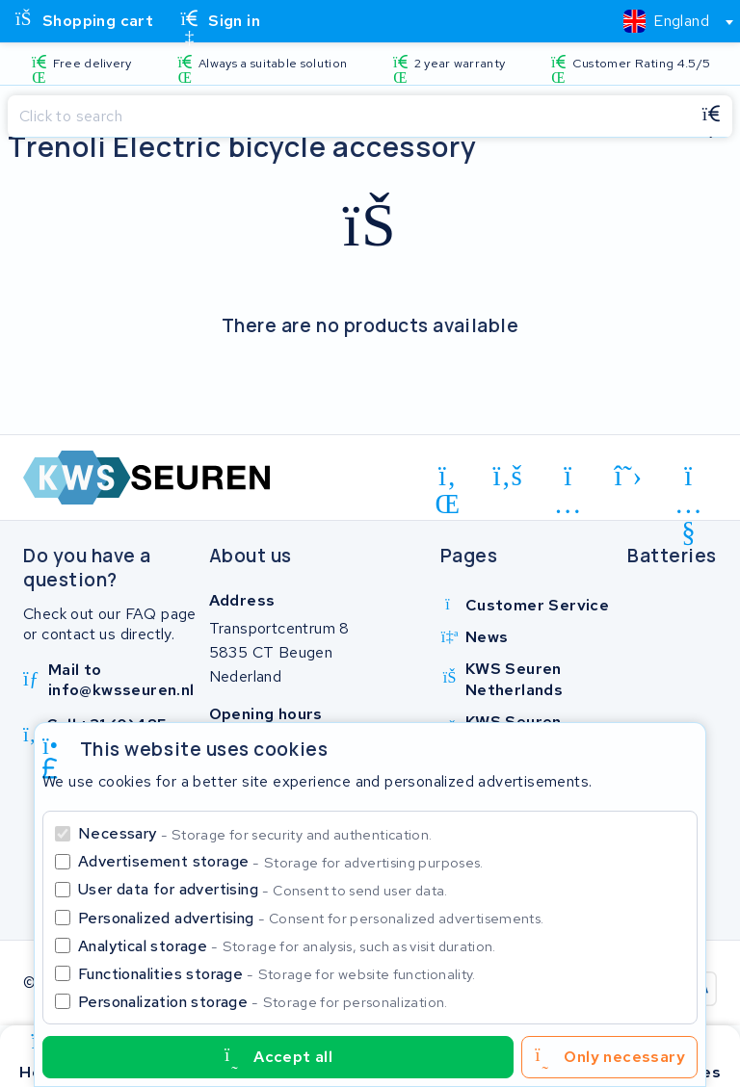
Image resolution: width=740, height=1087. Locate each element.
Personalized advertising (310, 918)
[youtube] (688, 479)
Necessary (255, 833)
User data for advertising (263, 889)
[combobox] (670, 21)
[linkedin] (447, 479)
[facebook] (508, 476)
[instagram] (568, 479)
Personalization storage (263, 1002)
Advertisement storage (281, 861)
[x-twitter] (628, 476)
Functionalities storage (277, 974)
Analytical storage (287, 946)
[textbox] (666, 21)
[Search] (349, 116)
